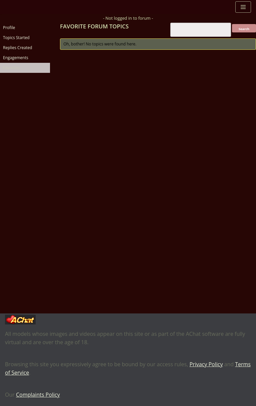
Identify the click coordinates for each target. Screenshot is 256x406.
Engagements (15, 57)
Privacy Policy (206, 364)
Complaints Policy (38, 394)
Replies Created (17, 47)
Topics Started (16, 37)
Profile (9, 27)
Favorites (11, 68)
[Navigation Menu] (243, 7)
